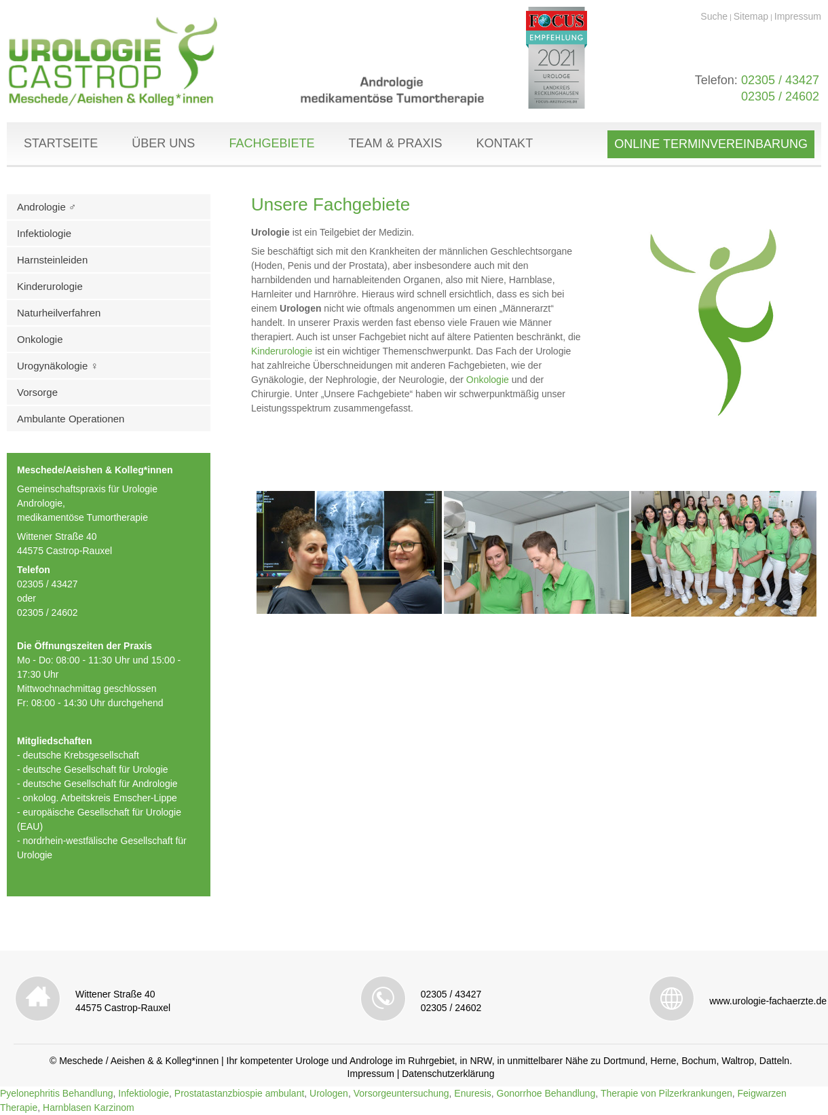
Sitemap (751, 16)
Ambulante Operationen (70, 418)
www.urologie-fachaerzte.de (768, 1000)
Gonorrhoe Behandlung (546, 1093)
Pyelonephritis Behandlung (56, 1093)
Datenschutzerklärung (448, 1073)
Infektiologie (44, 233)
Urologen (328, 1093)
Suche (714, 16)
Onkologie (40, 339)
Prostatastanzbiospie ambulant (239, 1093)
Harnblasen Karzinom (88, 1107)
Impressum (797, 16)
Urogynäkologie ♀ (57, 365)
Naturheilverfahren (58, 312)
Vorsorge (37, 392)
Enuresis (472, 1093)
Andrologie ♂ (46, 207)
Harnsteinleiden (52, 260)
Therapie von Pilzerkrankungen (666, 1093)
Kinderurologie (50, 286)
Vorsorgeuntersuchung (401, 1093)
